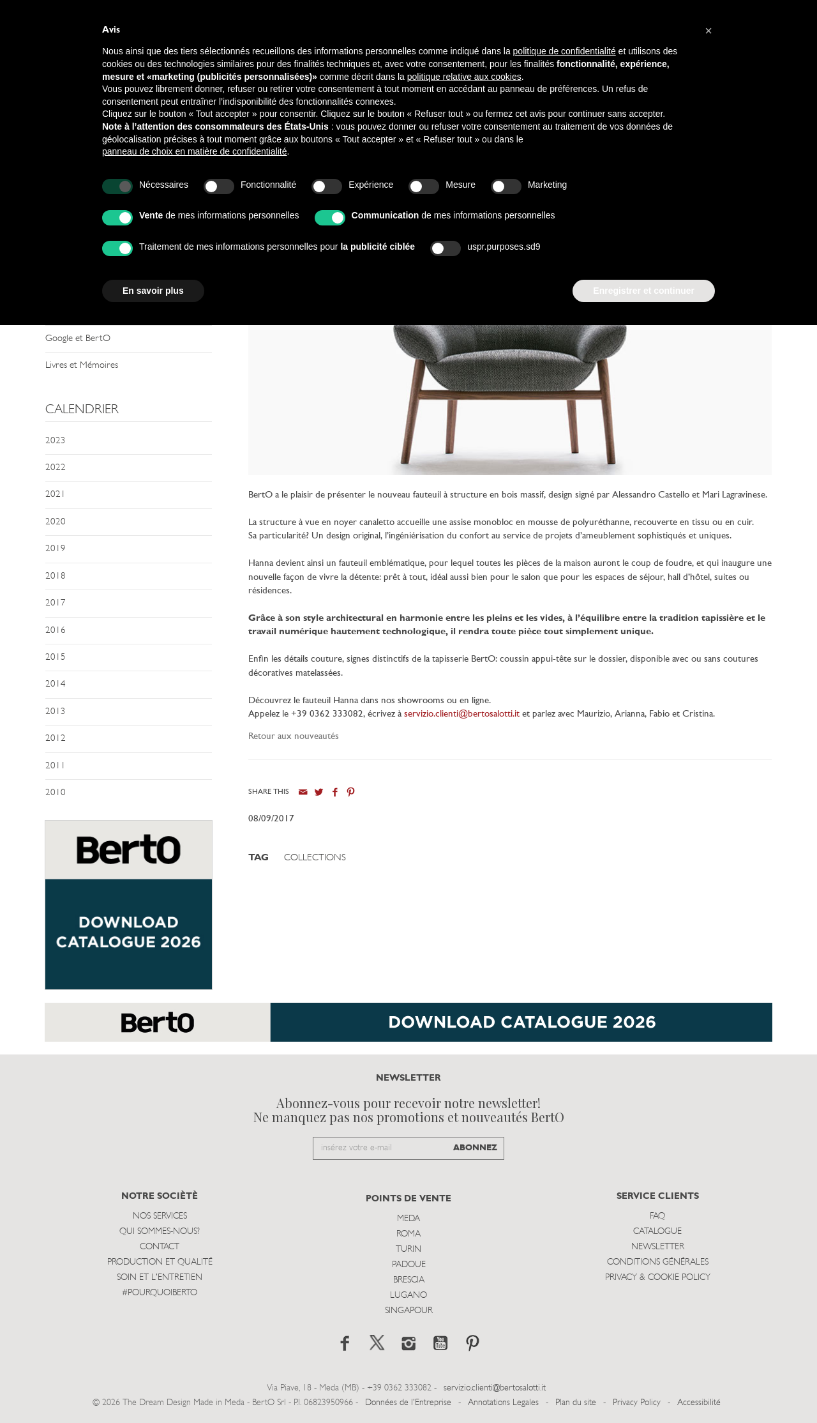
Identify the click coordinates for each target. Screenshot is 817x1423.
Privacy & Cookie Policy (657, 1277)
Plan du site (575, 1403)
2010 (55, 793)
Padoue (409, 1265)
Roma (408, 1234)
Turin (408, 1249)
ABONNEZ (475, 1148)
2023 (55, 441)
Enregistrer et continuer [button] (643, 290)
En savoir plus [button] (153, 290)
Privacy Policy (637, 1403)
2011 (55, 766)
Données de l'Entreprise (408, 1403)
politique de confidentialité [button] (564, 51)
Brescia (408, 1280)
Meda (408, 1219)
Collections (315, 858)
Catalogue (657, 1232)
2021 (55, 494)
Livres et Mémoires (81, 365)
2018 (55, 576)
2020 (55, 522)
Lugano (408, 1295)
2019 (55, 549)
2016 (55, 630)
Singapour (409, 1311)
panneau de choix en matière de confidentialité (194, 151)
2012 (55, 738)
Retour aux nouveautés (293, 737)
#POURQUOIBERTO (159, 1293)
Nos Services (160, 1216)
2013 (55, 712)
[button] (708, 30)
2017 (55, 603)
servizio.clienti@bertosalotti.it (462, 714)
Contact (159, 1247)
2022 (55, 468)
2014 (55, 684)
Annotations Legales (503, 1403)
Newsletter (657, 1247)
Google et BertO (77, 339)
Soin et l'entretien (159, 1277)
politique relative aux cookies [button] (464, 77)
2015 (55, 657)
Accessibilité (699, 1403)
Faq (657, 1216)
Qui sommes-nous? (159, 1232)
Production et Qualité (160, 1262)
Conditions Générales (657, 1262)
